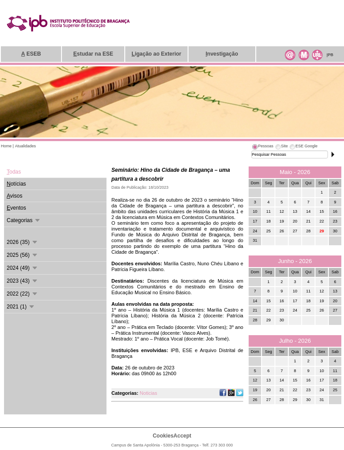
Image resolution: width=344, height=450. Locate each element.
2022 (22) (22, 293)
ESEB (31, 54)
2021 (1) (21, 306)
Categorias (24, 220)
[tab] (262, 147)
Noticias (148, 393)
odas (14, 172)
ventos (16, 208)
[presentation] (262, 147)
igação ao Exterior (156, 54)
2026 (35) (22, 242)
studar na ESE (93, 54)
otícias (16, 184)
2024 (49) (22, 268)
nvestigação (222, 54)
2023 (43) (22, 280)
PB (330, 55)
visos (14, 196)
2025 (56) (22, 255)
